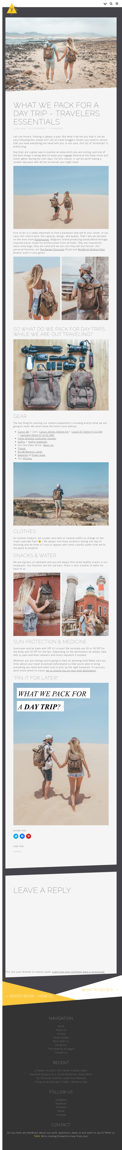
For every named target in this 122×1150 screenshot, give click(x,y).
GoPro (21, 441)
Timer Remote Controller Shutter (37, 438)
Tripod (21, 448)
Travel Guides (61, 1037)
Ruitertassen (42, 239)
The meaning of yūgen (61, 1049)
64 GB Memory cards (30, 451)
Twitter (61, 1111)
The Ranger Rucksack (52, 249)
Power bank (38, 455)
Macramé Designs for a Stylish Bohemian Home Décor (61, 1074)
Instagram (61, 1100)
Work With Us (61, 1041)
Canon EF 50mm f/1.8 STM (87, 431)
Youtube (61, 1115)
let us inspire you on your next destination (71, 670)
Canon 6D (23, 431)
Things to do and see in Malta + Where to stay (61, 1082)
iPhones (27, 458)
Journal (61, 1034)
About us (61, 1030)
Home (61, 1026)
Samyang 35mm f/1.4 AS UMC (37, 435)
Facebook (61, 1103)
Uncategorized (37, 128)
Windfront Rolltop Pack (91, 249)
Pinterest (61, 1107)
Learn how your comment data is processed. (78, 971)
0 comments (55, 128)
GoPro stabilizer (37, 441)
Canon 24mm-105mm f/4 (53, 431)
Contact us (61, 1052)
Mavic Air (48, 445)
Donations (61, 1045)
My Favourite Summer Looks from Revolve (61, 1078)
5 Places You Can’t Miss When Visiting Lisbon (61, 1070)
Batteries (23, 455)
